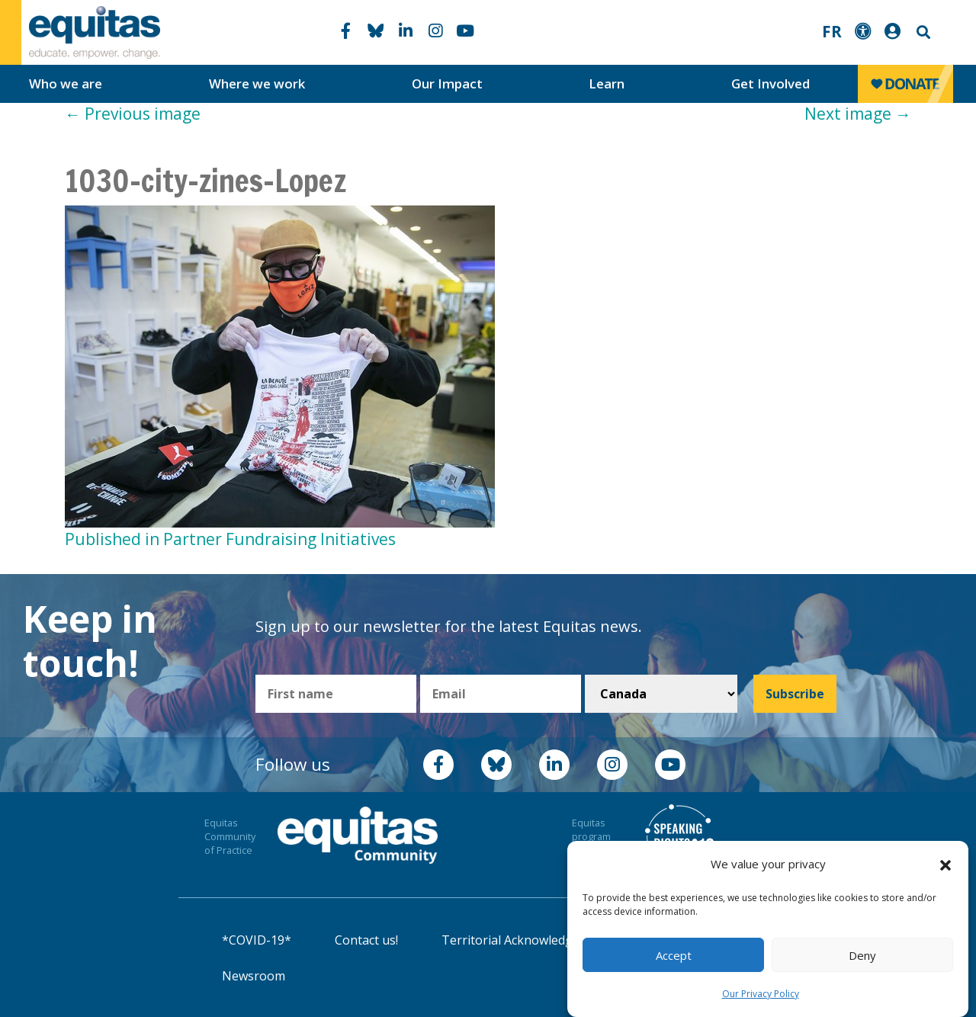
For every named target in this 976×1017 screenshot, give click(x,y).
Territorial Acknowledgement (525, 940)
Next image (857, 113)
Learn (606, 83)
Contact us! (366, 940)
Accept (674, 955)
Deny (862, 955)
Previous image (133, 113)
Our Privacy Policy (760, 993)
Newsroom (253, 975)
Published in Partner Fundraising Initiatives (230, 539)
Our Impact (447, 83)
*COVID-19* (256, 940)
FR (832, 31)
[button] (945, 864)
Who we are (65, 83)
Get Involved (770, 83)
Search (921, 32)
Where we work (257, 83)
